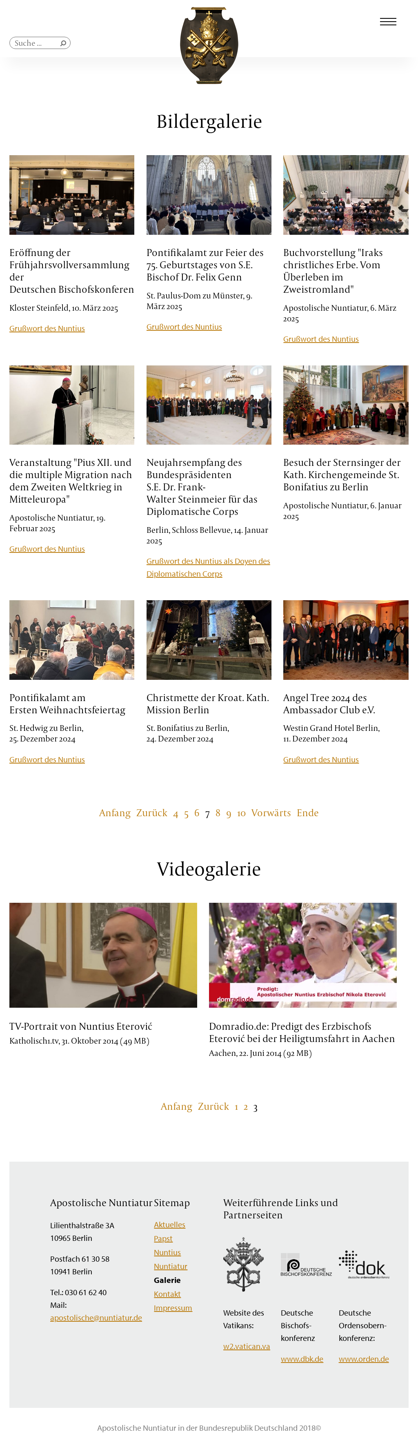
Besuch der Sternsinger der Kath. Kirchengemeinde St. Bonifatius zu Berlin (342, 474)
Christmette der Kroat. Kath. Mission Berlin (208, 703)
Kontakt (167, 1294)
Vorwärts (271, 812)
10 (241, 812)
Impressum (173, 1308)
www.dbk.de (302, 1359)
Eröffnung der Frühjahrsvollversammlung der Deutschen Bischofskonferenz (74, 271)
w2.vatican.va (246, 1346)
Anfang (115, 812)
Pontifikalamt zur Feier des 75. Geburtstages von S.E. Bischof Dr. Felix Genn (205, 264)
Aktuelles (169, 1224)
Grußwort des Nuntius (47, 328)
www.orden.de (364, 1359)
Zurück (151, 812)
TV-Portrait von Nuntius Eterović (80, 1026)
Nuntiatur (170, 1266)
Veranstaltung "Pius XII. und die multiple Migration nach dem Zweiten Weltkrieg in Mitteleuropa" (70, 480)
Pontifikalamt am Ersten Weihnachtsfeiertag (67, 703)
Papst (163, 1238)
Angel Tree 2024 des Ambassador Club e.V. (329, 703)
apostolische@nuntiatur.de (96, 1317)
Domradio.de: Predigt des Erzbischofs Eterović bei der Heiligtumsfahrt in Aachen (302, 1032)
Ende (308, 812)
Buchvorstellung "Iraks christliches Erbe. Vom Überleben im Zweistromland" (333, 271)
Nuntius (167, 1252)
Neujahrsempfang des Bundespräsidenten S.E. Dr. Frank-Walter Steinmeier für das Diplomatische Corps (202, 487)
